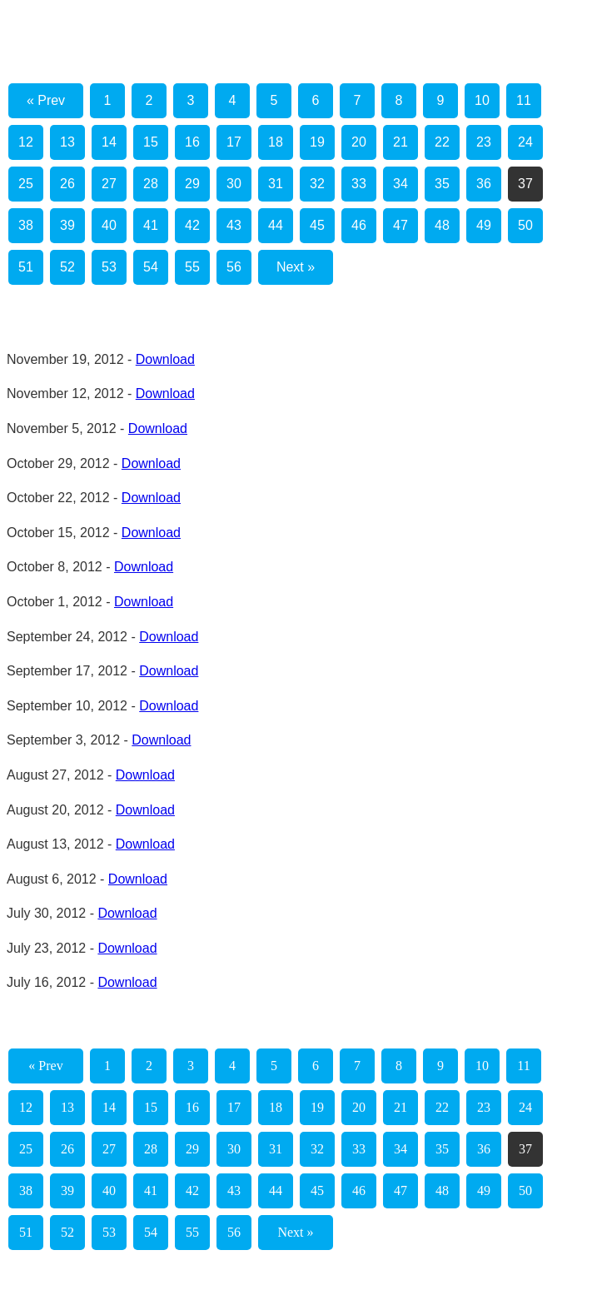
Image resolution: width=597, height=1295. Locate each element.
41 (150, 225)
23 (483, 142)
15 (150, 142)
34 (400, 184)
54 (150, 267)
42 (192, 225)
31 (275, 184)
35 (442, 184)
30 (233, 184)
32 (317, 184)
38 (25, 225)
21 (400, 142)
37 (525, 184)
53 (109, 267)
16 (192, 142)
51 (25, 267)
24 (525, 142)
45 (317, 225)
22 (442, 142)
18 (275, 142)
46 (358, 225)
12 (25, 142)
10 (482, 100)
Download (165, 359)
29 (192, 184)
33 (358, 184)
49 (483, 225)
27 (109, 184)
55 (192, 267)
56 (233, 267)
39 (67, 225)
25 (25, 184)
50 (525, 225)
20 (358, 142)
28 (150, 184)
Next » (295, 267)
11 (523, 100)
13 (67, 142)
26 (67, 184)
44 (275, 225)
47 (400, 225)
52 (67, 267)
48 (442, 225)
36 (483, 184)
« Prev (46, 100)
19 (317, 142)
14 (109, 142)
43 (233, 225)
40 (109, 225)
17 (233, 142)
